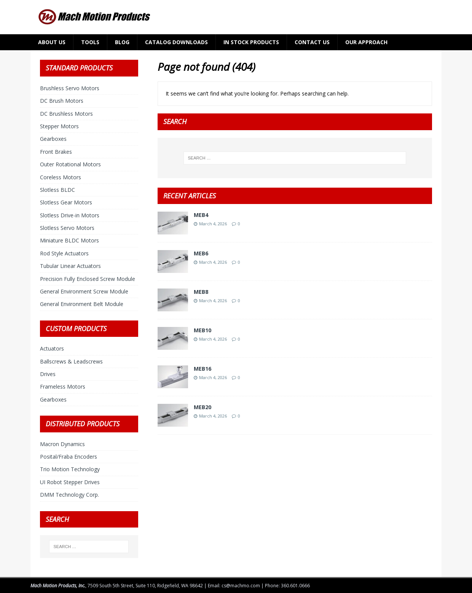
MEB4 (201, 214)
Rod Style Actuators (64, 253)
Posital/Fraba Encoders (68, 456)
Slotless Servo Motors (67, 227)
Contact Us (312, 42)
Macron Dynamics (62, 444)
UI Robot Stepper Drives (70, 482)
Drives (48, 374)
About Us (51, 42)
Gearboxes (53, 138)
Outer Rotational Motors (70, 164)
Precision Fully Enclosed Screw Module (87, 278)
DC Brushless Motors (66, 113)
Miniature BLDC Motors (69, 240)
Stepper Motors (59, 126)
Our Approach (366, 42)
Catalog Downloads (176, 42)
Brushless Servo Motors (69, 88)
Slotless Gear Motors (66, 202)
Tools (90, 42)
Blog (122, 42)
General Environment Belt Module (81, 304)
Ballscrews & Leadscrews (71, 361)
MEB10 (202, 330)
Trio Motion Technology (70, 469)
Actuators (52, 348)
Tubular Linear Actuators (70, 265)
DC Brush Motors (61, 100)
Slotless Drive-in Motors (69, 215)
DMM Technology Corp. (69, 494)
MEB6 (201, 253)
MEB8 (201, 291)
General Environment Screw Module (84, 291)
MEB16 (202, 368)
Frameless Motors (62, 386)
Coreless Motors (60, 177)
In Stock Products (251, 42)
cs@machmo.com (241, 585)
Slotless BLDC (57, 189)
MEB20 (202, 407)
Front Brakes (56, 151)
